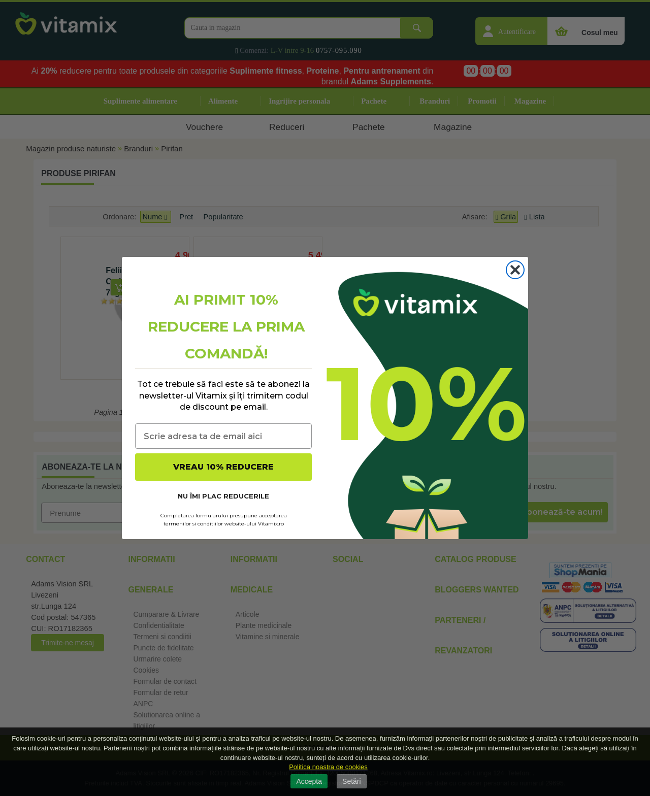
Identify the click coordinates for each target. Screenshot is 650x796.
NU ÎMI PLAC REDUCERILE (223, 496)
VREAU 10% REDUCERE (223, 467)
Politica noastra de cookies (328, 767)
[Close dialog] (515, 270)
